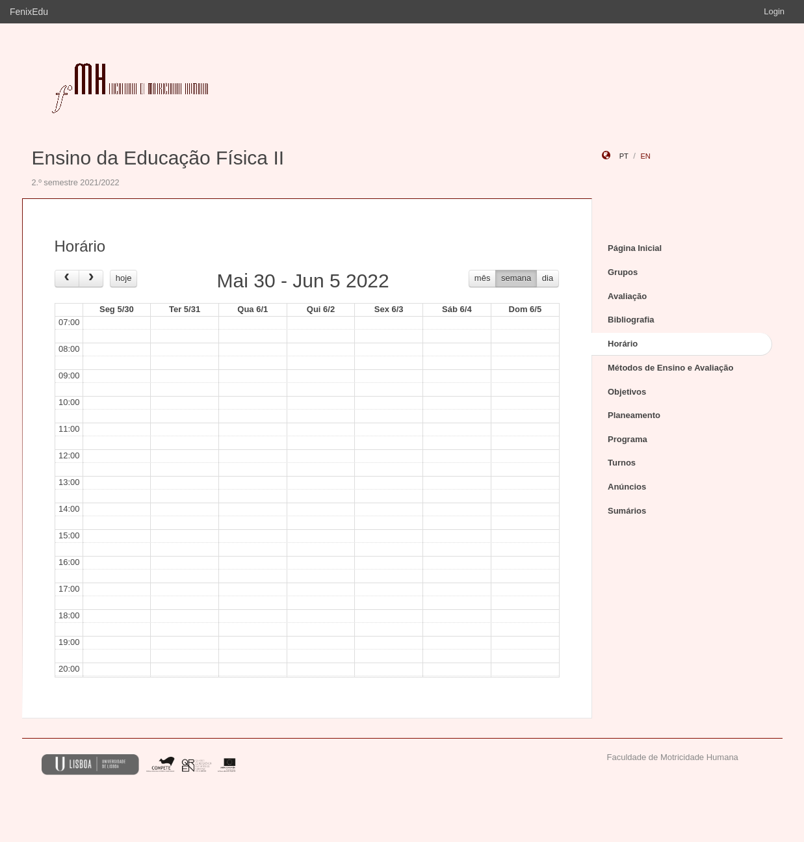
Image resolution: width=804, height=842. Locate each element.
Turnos (622, 462)
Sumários (627, 511)
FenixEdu (29, 12)
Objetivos (627, 392)
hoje (124, 278)
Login (774, 11)
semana (516, 278)
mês (482, 278)
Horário (623, 344)
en (645, 156)
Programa (627, 439)
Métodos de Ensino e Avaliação (670, 368)
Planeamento (634, 415)
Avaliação (627, 296)
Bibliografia (631, 319)
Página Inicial (635, 248)
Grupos (623, 272)
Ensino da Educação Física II (158, 157)
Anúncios (627, 487)
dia (547, 278)
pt (624, 156)
